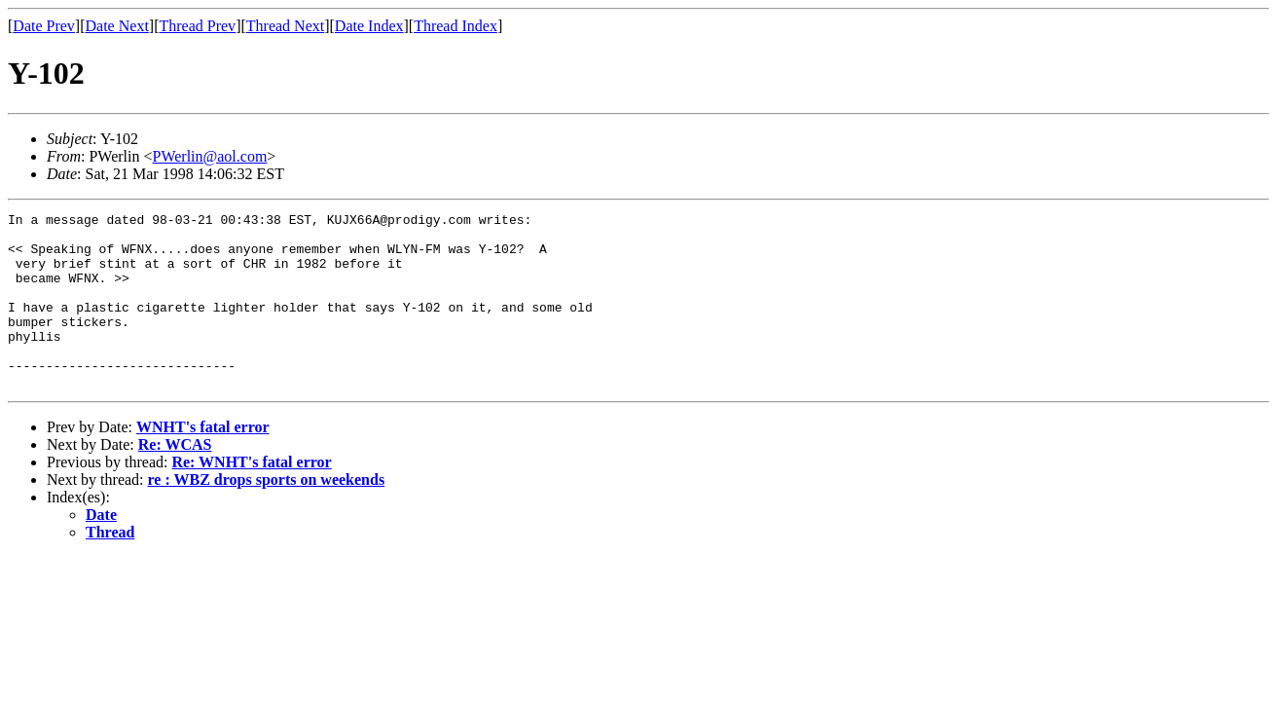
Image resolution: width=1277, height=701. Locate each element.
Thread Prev (197, 26)
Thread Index (455, 26)
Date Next (117, 26)
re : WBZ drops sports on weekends (266, 514)
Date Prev (44, 26)
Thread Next (285, 26)
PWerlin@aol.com (209, 156)
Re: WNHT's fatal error (251, 497)
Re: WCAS (175, 479)
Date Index (369, 26)
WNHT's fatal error (203, 462)
